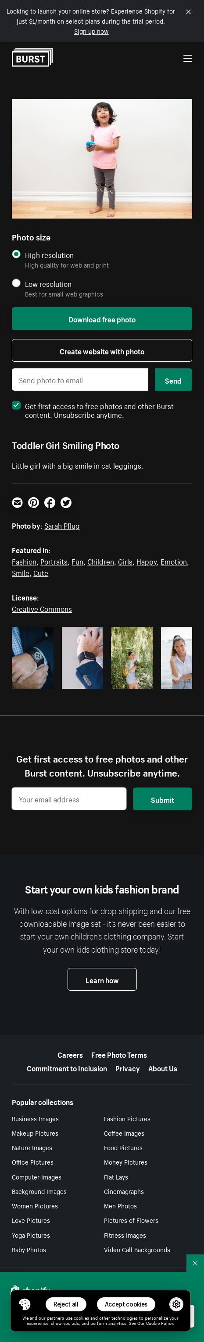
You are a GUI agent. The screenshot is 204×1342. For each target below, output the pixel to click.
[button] (25, 1304)
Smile (20, 572)
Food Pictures (123, 1147)
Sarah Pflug (62, 524)
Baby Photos (29, 1249)
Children (100, 560)
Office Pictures (33, 1161)
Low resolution (48, 284)
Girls (125, 560)
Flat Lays (116, 1176)
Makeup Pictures (35, 1132)
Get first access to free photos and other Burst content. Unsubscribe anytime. (93, 409)
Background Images (39, 1191)
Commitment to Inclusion (67, 1067)
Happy (146, 560)
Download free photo (102, 318)
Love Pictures (31, 1220)
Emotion (174, 560)
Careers (70, 1053)
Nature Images (32, 1147)
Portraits (54, 560)
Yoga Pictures (31, 1235)
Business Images (35, 1118)
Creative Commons (42, 608)
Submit (162, 799)
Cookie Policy (159, 1322)
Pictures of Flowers (131, 1220)
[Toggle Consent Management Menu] (25, 1304)
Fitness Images (125, 1235)
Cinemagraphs (124, 1191)
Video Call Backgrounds (137, 1249)
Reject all (66, 1304)
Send (173, 379)
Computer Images (36, 1176)
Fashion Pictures (127, 1118)
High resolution (49, 255)
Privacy (127, 1067)
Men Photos (120, 1205)
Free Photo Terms (119, 1053)
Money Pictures (125, 1161)
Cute (40, 572)
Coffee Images (124, 1132)
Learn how (102, 979)
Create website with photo (102, 350)
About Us (162, 1067)
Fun (77, 560)
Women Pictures (35, 1205)
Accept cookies (126, 1304)
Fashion (24, 560)
